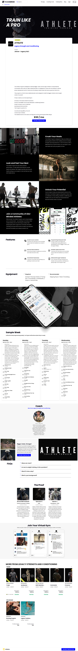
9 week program (30, 624)
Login (69, 2)
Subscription (16, 590)
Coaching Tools (50, 2)
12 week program (15, 624)
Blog (65, 2)
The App (43, 2)
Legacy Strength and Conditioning (26, 46)
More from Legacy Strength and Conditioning (39, 408)
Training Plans (59, 2)
